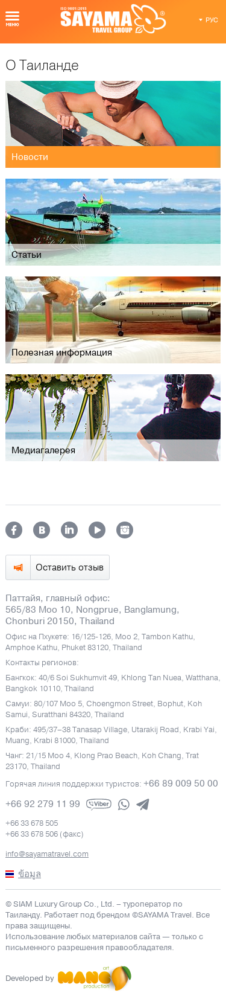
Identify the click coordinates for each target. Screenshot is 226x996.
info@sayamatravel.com (47, 854)
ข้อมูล (29, 874)
